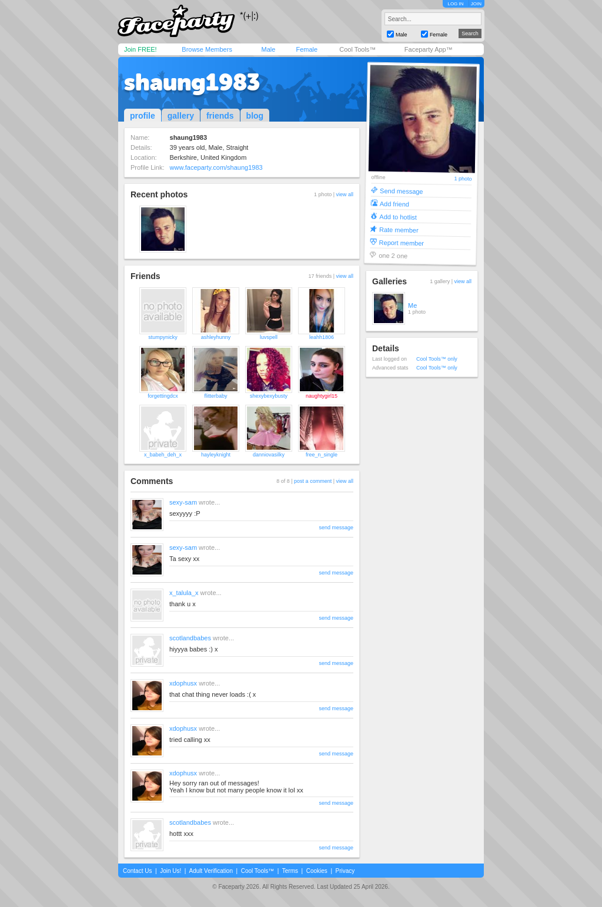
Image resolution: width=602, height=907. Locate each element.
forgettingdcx (163, 396)
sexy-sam (183, 502)
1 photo (462, 179)
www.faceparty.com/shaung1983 (216, 167)
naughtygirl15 (321, 396)
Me (412, 305)
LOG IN (455, 3)
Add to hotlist (398, 216)
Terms (290, 871)
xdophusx (183, 683)
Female (306, 49)
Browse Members (207, 49)
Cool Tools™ (357, 49)
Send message (401, 190)
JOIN (476, 3)
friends (220, 115)
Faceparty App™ (428, 49)
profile (142, 115)
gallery (181, 115)
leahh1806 (321, 337)
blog (255, 115)
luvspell (268, 337)
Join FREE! (140, 49)
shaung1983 (192, 82)
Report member (401, 242)
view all (344, 194)
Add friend (394, 203)
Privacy (345, 871)
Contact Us (137, 871)
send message (336, 527)
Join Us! (170, 871)
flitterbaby (215, 396)
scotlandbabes (190, 637)
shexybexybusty (268, 396)
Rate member (399, 229)
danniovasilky (269, 455)
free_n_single (321, 455)
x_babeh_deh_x (163, 455)
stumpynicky (163, 337)
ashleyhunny (216, 337)
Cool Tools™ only (436, 359)
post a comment (313, 481)
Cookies (316, 871)
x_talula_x (184, 592)
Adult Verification (211, 871)
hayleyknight (215, 455)
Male (268, 49)
